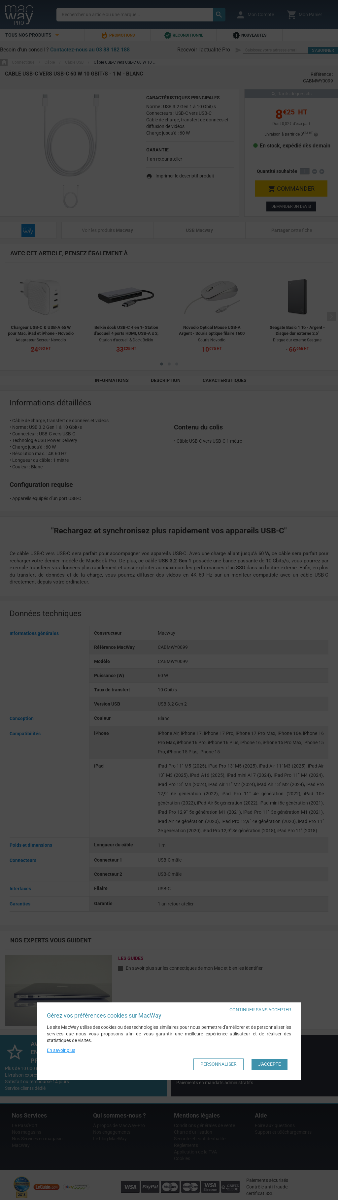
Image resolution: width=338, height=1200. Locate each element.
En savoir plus (61, 1050)
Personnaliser (218, 1064)
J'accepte (269, 1064)
